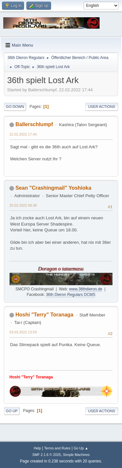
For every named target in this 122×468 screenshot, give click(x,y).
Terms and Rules (57, 448)
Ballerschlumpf (34, 124)
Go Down (15, 107)
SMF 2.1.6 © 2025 (46, 455)
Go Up (12, 411)
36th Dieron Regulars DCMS (70, 294)
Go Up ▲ (81, 448)
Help (37, 448)
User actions (101, 107)
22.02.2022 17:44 (23, 134)
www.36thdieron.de (85, 289)
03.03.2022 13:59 (23, 332)
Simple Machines (76, 455)
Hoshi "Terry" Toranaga (44, 314)
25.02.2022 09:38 (23, 205)
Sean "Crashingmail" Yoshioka (53, 188)
